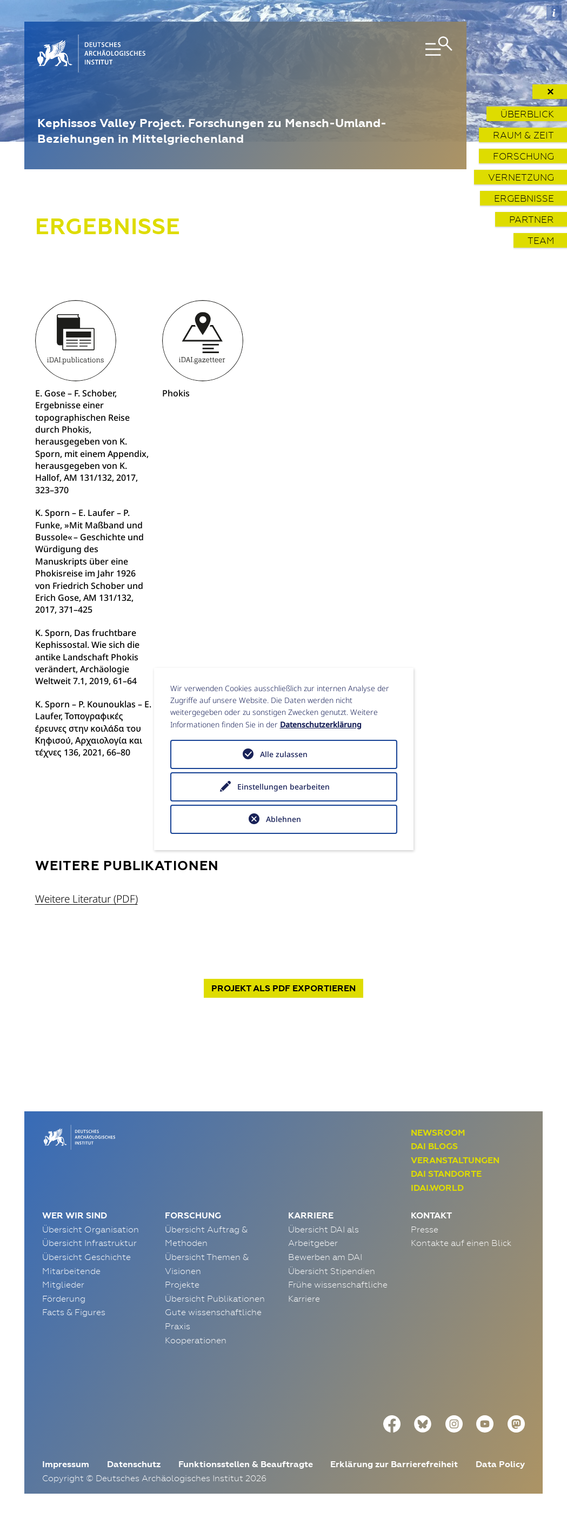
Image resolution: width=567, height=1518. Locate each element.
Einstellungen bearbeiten (283, 786)
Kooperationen (195, 1340)
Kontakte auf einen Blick (461, 1243)
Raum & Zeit (523, 135)
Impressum (65, 1464)
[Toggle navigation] (386, 53)
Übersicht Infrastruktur (89, 1243)
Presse (424, 1229)
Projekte (182, 1284)
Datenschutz (134, 1464)
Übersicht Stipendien (331, 1271)
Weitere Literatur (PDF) (86, 899)
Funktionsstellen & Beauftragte (245, 1464)
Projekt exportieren (283, 988)
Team (541, 240)
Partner (531, 219)
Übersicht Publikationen (215, 1298)
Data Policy (500, 1464)
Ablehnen (283, 819)
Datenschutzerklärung (321, 724)
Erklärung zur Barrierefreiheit (394, 1464)
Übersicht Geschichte (86, 1257)
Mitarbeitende (71, 1271)
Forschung (523, 156)
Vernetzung (521, 177)
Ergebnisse (524, 198)
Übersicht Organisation (90, 1229)
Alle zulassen (284, 754)
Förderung (63, 1298)
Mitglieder (63, 1284)
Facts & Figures (73, 1312)
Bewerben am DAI (325, 1257)
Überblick (527, 114)
